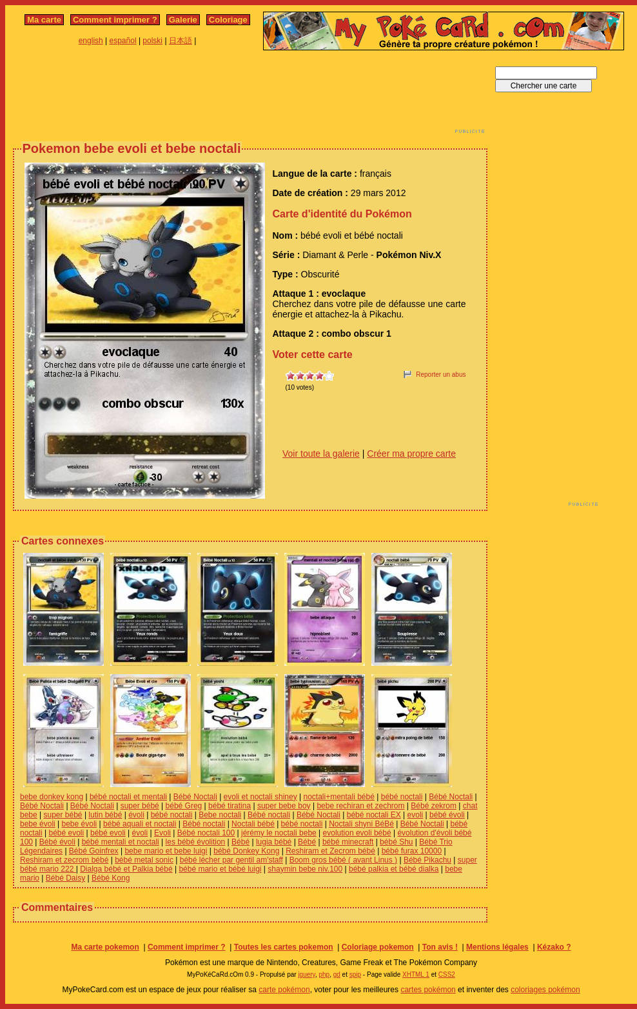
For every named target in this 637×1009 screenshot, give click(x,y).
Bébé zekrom (433, 805)
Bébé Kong (111, 878)
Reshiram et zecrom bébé (64, 859)
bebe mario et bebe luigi (165, 850)
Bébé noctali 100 (206, 832)
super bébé (140, 805)
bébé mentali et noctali (120, 841)
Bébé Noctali (195, 796)
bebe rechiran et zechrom (360, 805)
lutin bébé (105, 814)
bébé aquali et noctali (139, 823)
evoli (415, 814)
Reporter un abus (441, 374)
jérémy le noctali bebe (279, 832)
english (91, 40)
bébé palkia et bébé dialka (393, 869)
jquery (306, 974)
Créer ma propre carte (411, 453)
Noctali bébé (253, 823)
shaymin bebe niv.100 (305, 869)
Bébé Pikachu (427, 859)
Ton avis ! (440, 947)
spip (355, 974)
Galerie (183, 20)
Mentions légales (497, 947)
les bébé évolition (196, 841)
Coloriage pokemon (378, 947)
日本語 (180, 40)
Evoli (162, 832)
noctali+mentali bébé (338, 796)
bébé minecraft (347, 841)
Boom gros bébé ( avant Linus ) (343, 859)
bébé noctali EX (374, 814)
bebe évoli (37, 823)
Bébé (240, 841)
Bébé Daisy (65, 878)
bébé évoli (447, 814)
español (123, 40)
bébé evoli (66, 832)
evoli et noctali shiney (260, 796)
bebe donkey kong (51, 796)
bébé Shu (396, 841)
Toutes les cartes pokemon (283, 947)
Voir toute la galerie (321, 453)
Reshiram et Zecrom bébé (330, 850)
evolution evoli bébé (357, 832)
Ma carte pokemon (105, 947)
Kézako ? (554, 947)
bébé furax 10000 (412, 850)
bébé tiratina (229, 805)
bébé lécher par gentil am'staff (231, 859)
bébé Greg (184, 805)
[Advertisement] (250, 95)
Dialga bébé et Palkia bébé (126, 869)
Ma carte (44, 20)
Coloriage (228, 20)
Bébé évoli (57, 841)
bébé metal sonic (144, 859)
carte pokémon (284, 989)
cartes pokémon (427, 989)
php (323, 974)
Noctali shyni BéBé (361, 823)
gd (336, 974)
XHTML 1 (415, 974)
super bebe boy (284, 805)
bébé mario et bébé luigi (220, 869)
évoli (136, 814)
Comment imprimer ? (115, 20)
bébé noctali (402, 796)
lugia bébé (273, 841)
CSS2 (446, 974)
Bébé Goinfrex (94, 850)
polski (152, 40)
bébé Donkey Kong (246, 850)
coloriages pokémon (545, 989)
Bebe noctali (220, 814)
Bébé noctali (269, 814)
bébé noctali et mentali (128, 796)
